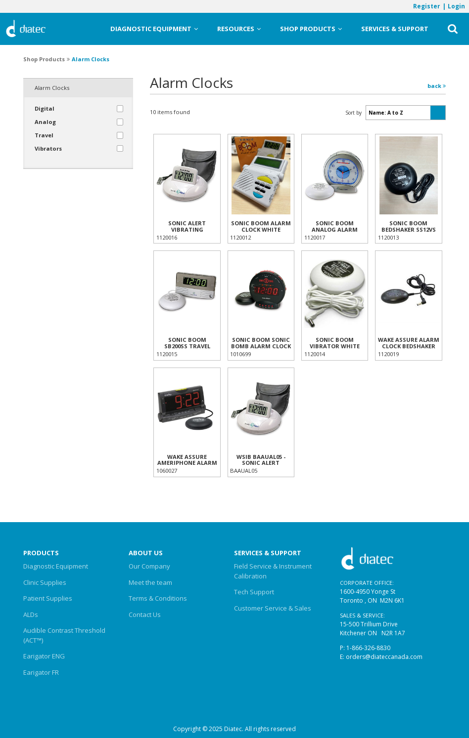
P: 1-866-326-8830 (365, 648)
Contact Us (145, 614)
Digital (44, 108)
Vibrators (48, 148)
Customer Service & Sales (272, 608)
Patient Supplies (47, 598)
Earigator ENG (44, 656)
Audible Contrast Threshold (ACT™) (64, 635)
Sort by (353, 113)
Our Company (149, 566)
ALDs (30, 614)
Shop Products (311, 29)
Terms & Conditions (158, 598)
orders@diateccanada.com (384, 657)
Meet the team (150, 582)
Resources (239, 29)
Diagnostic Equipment (154, 29)
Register (426, 6)
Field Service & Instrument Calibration (273, 571)
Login (456, 6)
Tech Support (254, 591)
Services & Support (394, 28)
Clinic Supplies (44, 582)
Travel (44, 135)
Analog (45, 121)
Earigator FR (41, 672)
